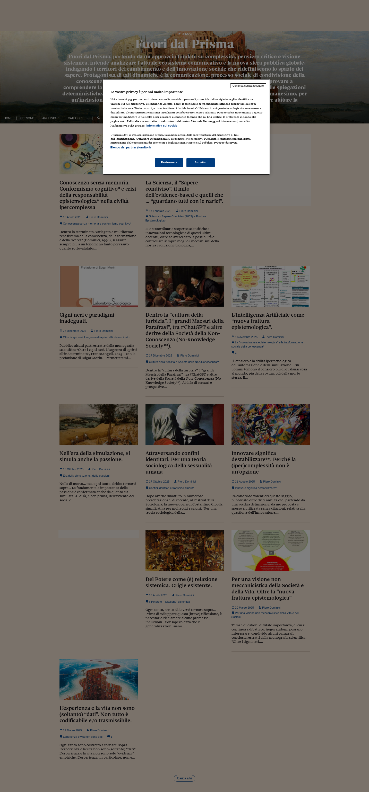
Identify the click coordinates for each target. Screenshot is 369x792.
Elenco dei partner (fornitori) (130, 147)
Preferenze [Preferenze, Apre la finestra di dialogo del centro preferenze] (169, 162)
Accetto (201, 162)
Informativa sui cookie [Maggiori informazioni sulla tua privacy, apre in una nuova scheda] (162, 125)
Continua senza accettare (248, 85)
